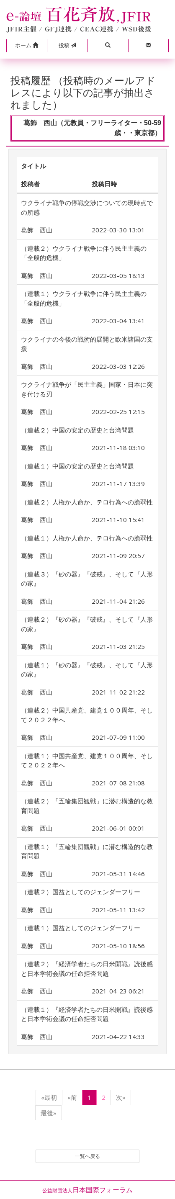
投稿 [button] (67, 45)
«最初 (49, 1097)
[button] (26, 45)
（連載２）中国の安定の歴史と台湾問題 (77, 430)
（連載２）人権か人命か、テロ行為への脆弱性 (87, 502)
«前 (72, 1097)
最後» (49, 1113)
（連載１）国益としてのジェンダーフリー (80, 928)
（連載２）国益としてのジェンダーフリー (80, 892)
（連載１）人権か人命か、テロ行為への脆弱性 (87, 538)
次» (121, 1097)
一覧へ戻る (87, 1156)
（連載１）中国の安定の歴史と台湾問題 (77, 466)
